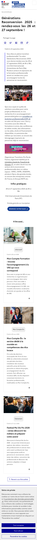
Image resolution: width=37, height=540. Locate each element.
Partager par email (22, 43)
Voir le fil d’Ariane (7, 12)
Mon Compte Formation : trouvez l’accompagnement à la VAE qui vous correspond (18, 264)
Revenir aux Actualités (19, 479)
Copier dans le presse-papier (27, 43)
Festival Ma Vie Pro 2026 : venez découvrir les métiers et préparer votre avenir (18, 432)
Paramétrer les (18, 536)
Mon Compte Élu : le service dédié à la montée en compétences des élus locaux (17, 344)
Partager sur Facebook (5, 43)
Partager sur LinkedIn (16, 43)
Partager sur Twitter (11, 43)
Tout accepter (18, 525)
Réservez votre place (17, 209)
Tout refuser (18, 531)
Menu (34, 3)
